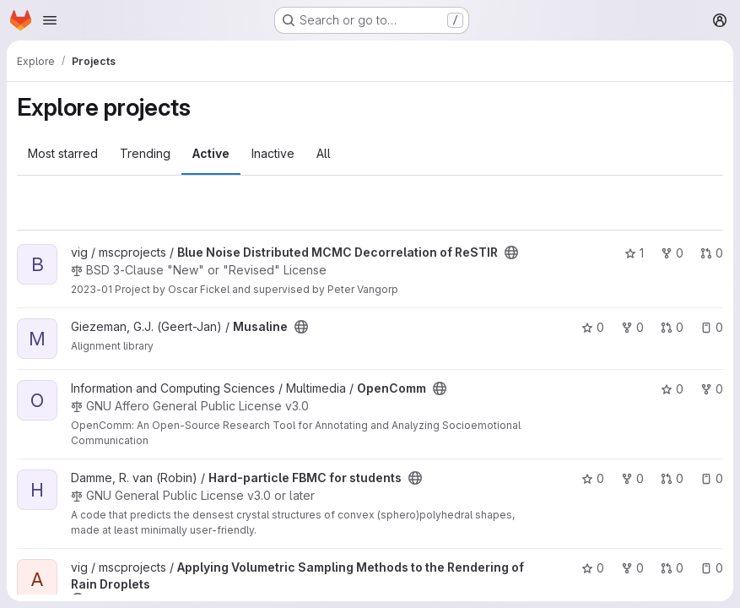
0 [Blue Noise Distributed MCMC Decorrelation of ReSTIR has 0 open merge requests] (711, 253)
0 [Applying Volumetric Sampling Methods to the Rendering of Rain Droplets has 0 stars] (592, 568)
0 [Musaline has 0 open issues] (711, 327)
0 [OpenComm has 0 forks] (711, 389)
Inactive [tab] (272, 153)
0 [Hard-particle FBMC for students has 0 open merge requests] (672, 478)
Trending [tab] (145, 153)
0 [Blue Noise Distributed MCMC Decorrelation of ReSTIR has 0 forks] (672, 253)
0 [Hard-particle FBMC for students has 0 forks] (632, 478)
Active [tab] (211, 153)
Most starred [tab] (63, 153)
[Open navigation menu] (49, 20)
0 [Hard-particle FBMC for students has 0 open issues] (711, 478)
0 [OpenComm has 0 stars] (672, 389)
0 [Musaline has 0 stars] (592, 327)
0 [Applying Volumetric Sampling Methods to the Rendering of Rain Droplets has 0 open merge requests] (672, 568)
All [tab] (323, 153)
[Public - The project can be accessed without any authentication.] (511, 252)
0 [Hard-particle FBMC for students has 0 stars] (592, 478)
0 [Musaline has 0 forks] (632, 327)
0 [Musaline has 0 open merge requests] (672, 327)
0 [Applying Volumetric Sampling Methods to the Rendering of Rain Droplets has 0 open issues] (711, 568)
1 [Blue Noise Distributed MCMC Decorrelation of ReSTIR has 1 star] (634, 253)
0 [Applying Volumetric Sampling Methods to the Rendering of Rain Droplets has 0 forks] (632, 568)
